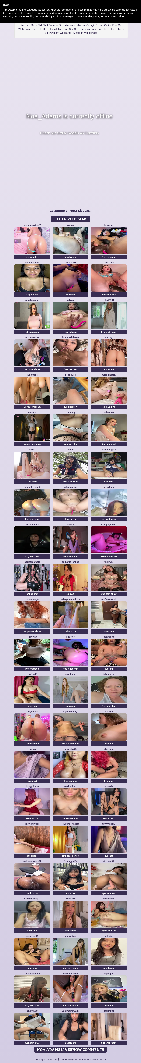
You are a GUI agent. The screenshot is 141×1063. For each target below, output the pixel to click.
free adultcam (108, 294)
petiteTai (108, 936)
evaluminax (70, 786)
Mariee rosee (32, 337)
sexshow (32, 968)
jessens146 (32, 936)
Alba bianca (70, 487)
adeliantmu (70, 936)
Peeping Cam (88, 29)
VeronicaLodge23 (32, 225)
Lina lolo (70, 636)
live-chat (32, 781)
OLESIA (70, 225)
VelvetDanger (32, 599)
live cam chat (109, 444)
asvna (70, 524)
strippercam (32, 332)
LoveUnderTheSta (70, 824)
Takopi (32, 449)
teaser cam (108, 631)
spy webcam (108, 893)
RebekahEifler (32, 300)
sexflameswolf (108, 599)
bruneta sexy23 (32, 898)
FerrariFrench (32, 524)
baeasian (32, 412)
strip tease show (70, 856)
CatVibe (70, 300)
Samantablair (32, 262)
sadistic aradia (32, 562)
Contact (49, 1059)
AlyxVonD (109, 749)
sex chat (108, 481)
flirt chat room (108, 1043)
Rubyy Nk (32, 636)
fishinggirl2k (70, 861)
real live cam (32, 893)
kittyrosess (32, 711)
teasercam (108, 818)
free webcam (109, 257)
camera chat (32, 743)
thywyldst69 (108, 824)
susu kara (108, 487)
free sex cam (70, 369)
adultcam (32, 481)
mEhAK (32, 749)
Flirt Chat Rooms (47, 25)
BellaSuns (109, 412)
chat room (70, 257)
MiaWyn (109, 711)
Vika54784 (108, 300)
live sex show (70, 1005)
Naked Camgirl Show (90, 25)
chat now (32, 706)
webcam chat (70, 444)
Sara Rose (109, 262)
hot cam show (70, 556)
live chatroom (32, 668)
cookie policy (126, 13)
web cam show (109, 594)
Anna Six (70, 898)
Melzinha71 (70, 749)
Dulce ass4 (108, 898)
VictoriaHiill (109, 861)
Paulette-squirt (32, 487)
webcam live (32, 257)
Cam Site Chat (40, 29)
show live (70, 893)
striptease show (32, 631)
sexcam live (108, 407)
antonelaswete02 (32, 861)
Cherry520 (32, 1011)
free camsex (70, 781)
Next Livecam (80, 211)
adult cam (108, 369)
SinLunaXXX (70, 262)
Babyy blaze (32, 786)
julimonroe (108, 674)
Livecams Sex (28, 25)
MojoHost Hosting (64, 1059)
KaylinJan (108, 973)
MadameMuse (32, 973)
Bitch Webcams (67, 25)
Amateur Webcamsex (85, 33)
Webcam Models (83, 1059)
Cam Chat (56, 29)
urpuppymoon (108, 524)
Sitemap (39, 1059)
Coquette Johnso (70, 562)
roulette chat (70, 631)
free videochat (70, 668)
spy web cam (109, 519)
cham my (70, 412)
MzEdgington (109, 375)
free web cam (70, 481)
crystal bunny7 (70, 711)
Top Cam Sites (106, 29)
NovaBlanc (70, 674)
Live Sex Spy (71, 29)
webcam (70, 294)
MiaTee (70, 449)
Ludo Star (108, 225)
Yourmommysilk (70, 1011)
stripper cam (32, 294)
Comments (58, 211)
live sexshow (70, 407)
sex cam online (70, 968)
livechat (109, 743)
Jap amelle (32, 375)
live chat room (108, 332)
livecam (109, 668)
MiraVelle (109, 786)
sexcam (70, 594)
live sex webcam (70, 818)
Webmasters (99, 1059)
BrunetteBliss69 (70, 337)
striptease (32, 856)
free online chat (108, 556)
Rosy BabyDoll (32, 824)
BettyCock (108, 636)
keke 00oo (70, 375)
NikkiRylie (109, 562)
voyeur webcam (32, 407)
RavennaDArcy (70, 973)
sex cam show (32, 369)
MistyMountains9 (70, 599)
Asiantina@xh (109, 449)
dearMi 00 (108, 1011)
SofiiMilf (32, 674)
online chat (32, 594)
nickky (108, 337)
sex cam (70, 706)
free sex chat (109, 706)
